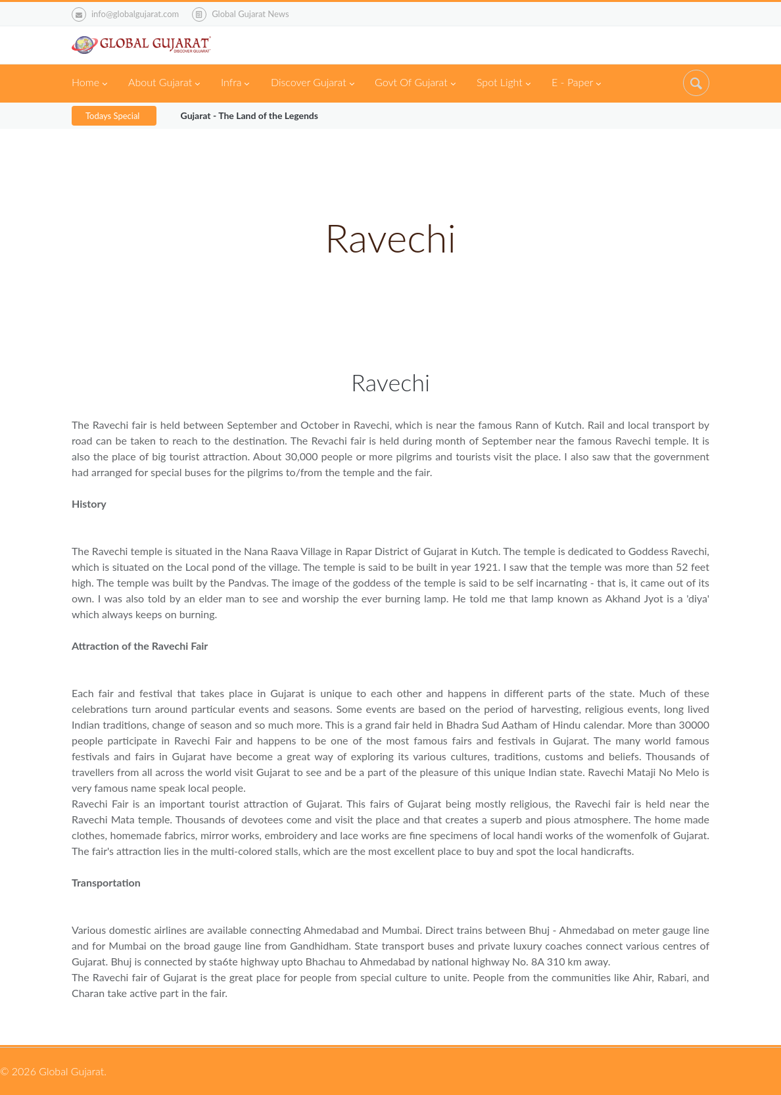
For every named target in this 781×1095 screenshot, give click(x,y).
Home (89, 84)
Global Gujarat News (250, 14)
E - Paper (576, 84)
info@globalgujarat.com (125, 14)
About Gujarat (164, 84)
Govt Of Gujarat (415, 84)
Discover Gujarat (312, 84)
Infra (235, 84)
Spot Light (504, 84)
